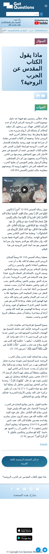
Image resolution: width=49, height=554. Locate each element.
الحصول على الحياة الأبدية (11, 22)
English (43, 444)
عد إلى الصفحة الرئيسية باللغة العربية (24, 461)
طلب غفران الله (14, 25)
